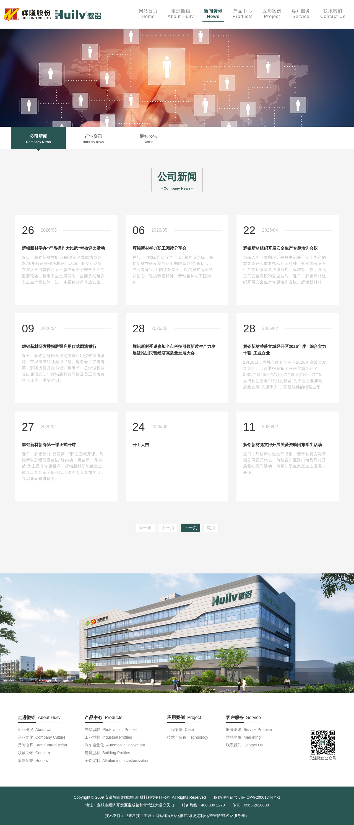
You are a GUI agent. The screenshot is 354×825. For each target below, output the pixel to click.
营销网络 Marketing (243, 737)
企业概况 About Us (34, 729)
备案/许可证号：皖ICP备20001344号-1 (247, 797)
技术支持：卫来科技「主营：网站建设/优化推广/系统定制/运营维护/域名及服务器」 (177, 815)
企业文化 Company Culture (42, 737)
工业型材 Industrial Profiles (108, 737)
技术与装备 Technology (187, 737)
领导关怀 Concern (34, 753)
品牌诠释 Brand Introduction (42, 745)
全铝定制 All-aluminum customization (117, 760)
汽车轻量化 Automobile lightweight (115, 745)
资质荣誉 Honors (33, 760)
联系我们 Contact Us (244, 745)
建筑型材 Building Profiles (107, 753)
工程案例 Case (180, 729)
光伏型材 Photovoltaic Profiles (111, 729)
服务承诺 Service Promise (249, 729)
